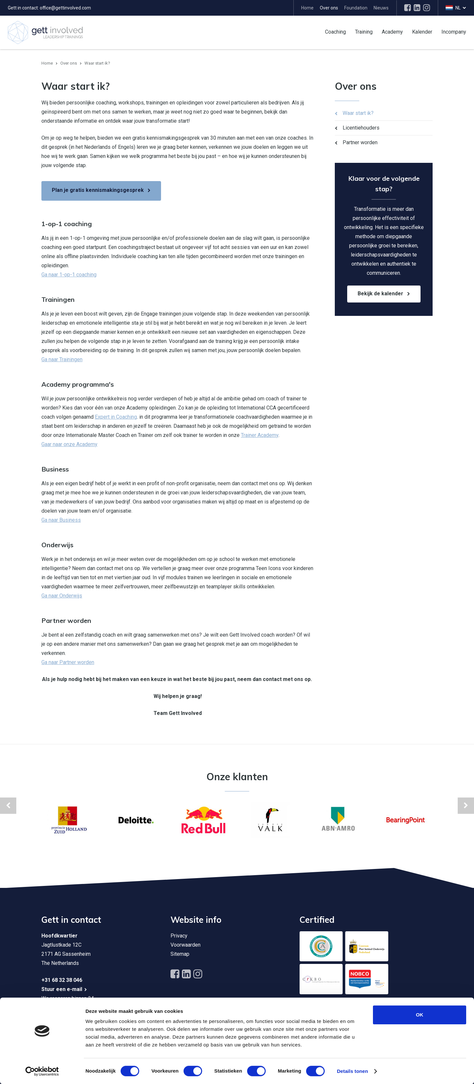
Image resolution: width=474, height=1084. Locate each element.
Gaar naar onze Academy (69, 444)
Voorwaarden (185, 945)
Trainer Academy (259, 435)
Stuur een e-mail (61, 989)
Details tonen (352, 1071)
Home (307, 7)
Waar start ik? (358, 113)
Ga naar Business (61, 520)
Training (364, 31)
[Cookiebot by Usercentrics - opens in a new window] (42, 1071)
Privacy (178, 936)
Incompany (453, 31)
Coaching (335, 31)
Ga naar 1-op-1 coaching (68, 274)
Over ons (329, 7)
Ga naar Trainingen (61, 359)
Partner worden (360, 142)
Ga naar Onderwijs (61, 596)
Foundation (355, 7)
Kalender (422, 31)
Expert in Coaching (116, 417)
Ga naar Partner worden (67, 662)
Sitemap (179, 954)
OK (419, 1014)
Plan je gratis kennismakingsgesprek (98, 190)
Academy (392, 31)
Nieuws (381, 7)
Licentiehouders (361, 128)
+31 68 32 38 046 (61, 980)
